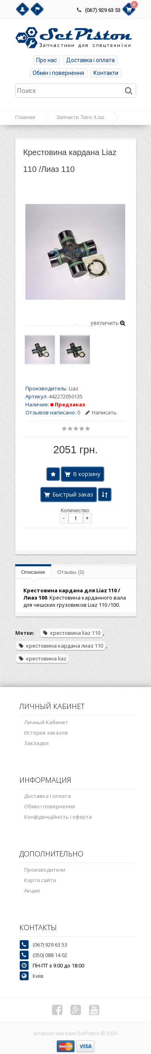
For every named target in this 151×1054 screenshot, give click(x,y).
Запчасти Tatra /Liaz (80, 117)
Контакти (105, 73)
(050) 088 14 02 (50, 955)
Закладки (36, 743)
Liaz (74, 388)
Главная (25, 117)
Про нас (46, 60)
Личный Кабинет (46, 722)
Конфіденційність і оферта (58, 816)
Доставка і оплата (90, 60)
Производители (44, 869)
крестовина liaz (42, 658)
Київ (38, 975)
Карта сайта (40, 880)
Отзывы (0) (70, 572)
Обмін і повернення (58, 73)
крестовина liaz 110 (71, 632)
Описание (33, 572)
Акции (32, 890)
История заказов (46, 732)
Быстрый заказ (72, 494)
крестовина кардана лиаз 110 (60, 645)
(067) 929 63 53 (102, 10)
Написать (101, 412)
